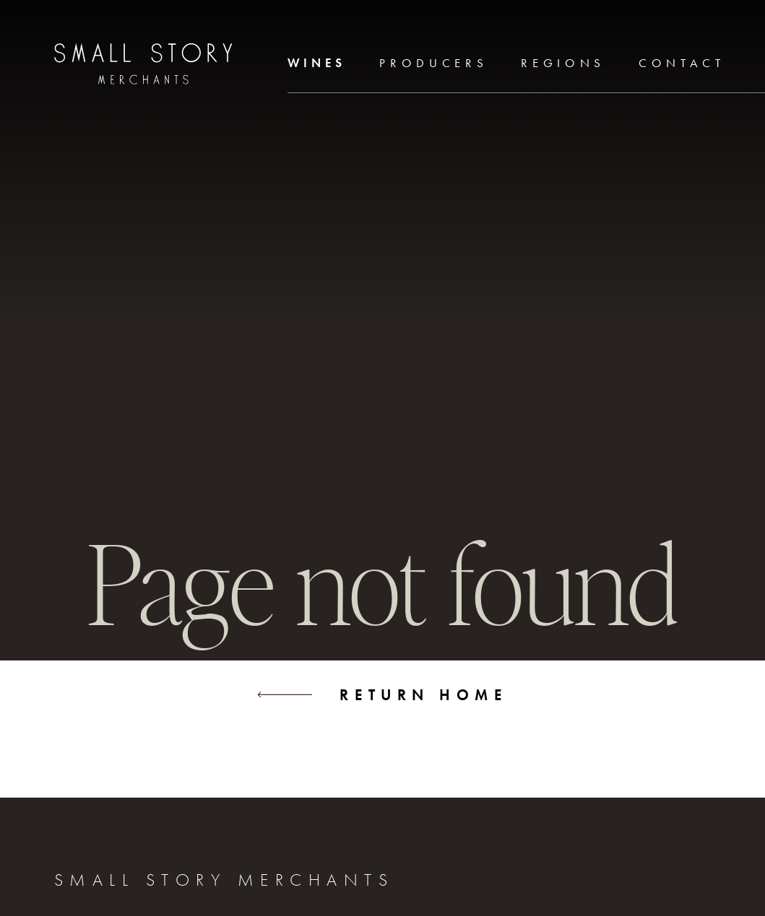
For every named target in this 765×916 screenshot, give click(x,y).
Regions (563, 63)
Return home (382, 695)
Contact (682, 63)
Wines (317, 63)
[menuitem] (317, 64)
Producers (433, 63)
